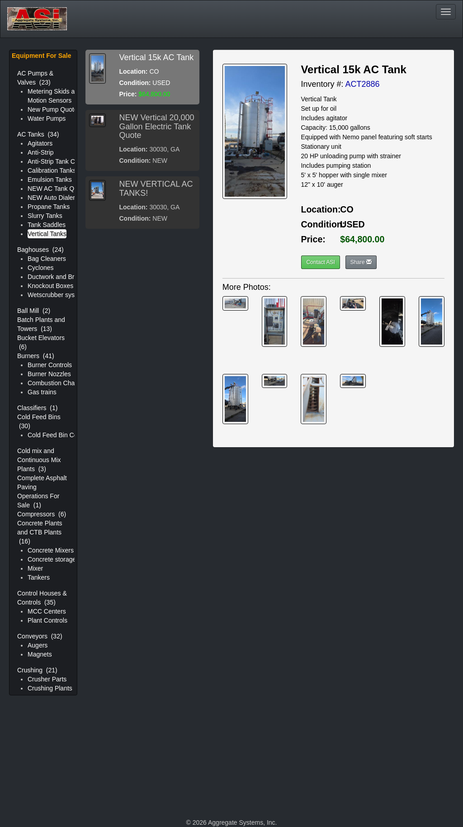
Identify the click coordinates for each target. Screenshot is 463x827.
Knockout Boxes (50, 285)
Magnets (40, 654)
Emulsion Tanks (50, 179)
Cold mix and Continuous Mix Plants (39, 460)
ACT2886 (362, 84)
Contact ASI (320, 262)
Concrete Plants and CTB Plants (39, 532)
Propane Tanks (49, 206)
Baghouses (40, 249)
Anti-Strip (41, 152)
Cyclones (41, 267)
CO (346, 209)
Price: (128, 94)
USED (352, 224)
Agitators (40, 143)
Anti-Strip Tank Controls (61, 161)
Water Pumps (47, 118)
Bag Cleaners (47, 258)
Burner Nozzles (49, 374)
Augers (37, 645)
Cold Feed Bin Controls (60, 435)
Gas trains (42, 392)
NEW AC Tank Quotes (59, 188)
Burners (35, 355)
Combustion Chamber (58, 383)
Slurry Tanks (45, 215)
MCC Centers (47, 611)
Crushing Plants (50, 688)
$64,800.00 (362, 239)
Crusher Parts (47, 679)
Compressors (41, 514)
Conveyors (39, 636)
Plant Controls (47, 620)
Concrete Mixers (51, 550)
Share (361, 262)
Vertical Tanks (47, 233)
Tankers (39, 577)
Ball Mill (33, 310)
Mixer (35, 568)
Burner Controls (50, 365)
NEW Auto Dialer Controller (66, 197)
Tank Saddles (47, 224)
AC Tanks (38, 134)
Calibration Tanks (52, 170)
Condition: (135, 82)
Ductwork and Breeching (62, 276)
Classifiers (37, 407)
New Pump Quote (53, 109)
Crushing (37, 670)
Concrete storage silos (59, 559)
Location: (133, 71)
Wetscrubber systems (58, 294)
